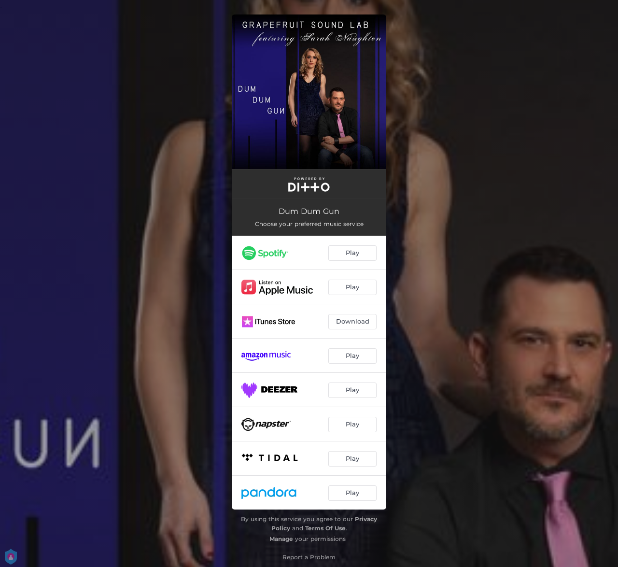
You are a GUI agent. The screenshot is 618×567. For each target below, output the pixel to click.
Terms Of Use (325, 528)
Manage (281, 538)
